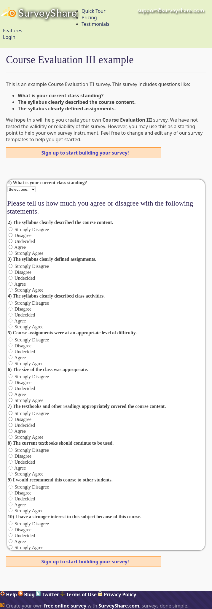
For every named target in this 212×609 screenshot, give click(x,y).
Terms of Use (78, 594)
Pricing (89, 17)
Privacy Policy (117, 594)
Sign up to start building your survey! (85, 153)
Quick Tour (94, 11)
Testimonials (95, 24)
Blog (26, 594)
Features (12, 30)
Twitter (47, 594)
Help (8, 594)
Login (9, 37)
